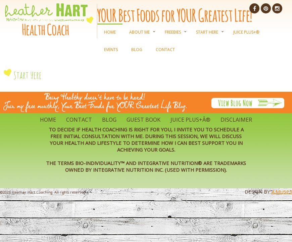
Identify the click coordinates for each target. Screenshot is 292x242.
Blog (136, 49)
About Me (139, 32)
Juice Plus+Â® (190, 119)
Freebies (173, 32)
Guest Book (143, 119)
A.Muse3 (282, 191)
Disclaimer (236, 119)
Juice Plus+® (246, 32)
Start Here (207, 32)
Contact (165, 49)
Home (110, 32)
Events (111, 49)
